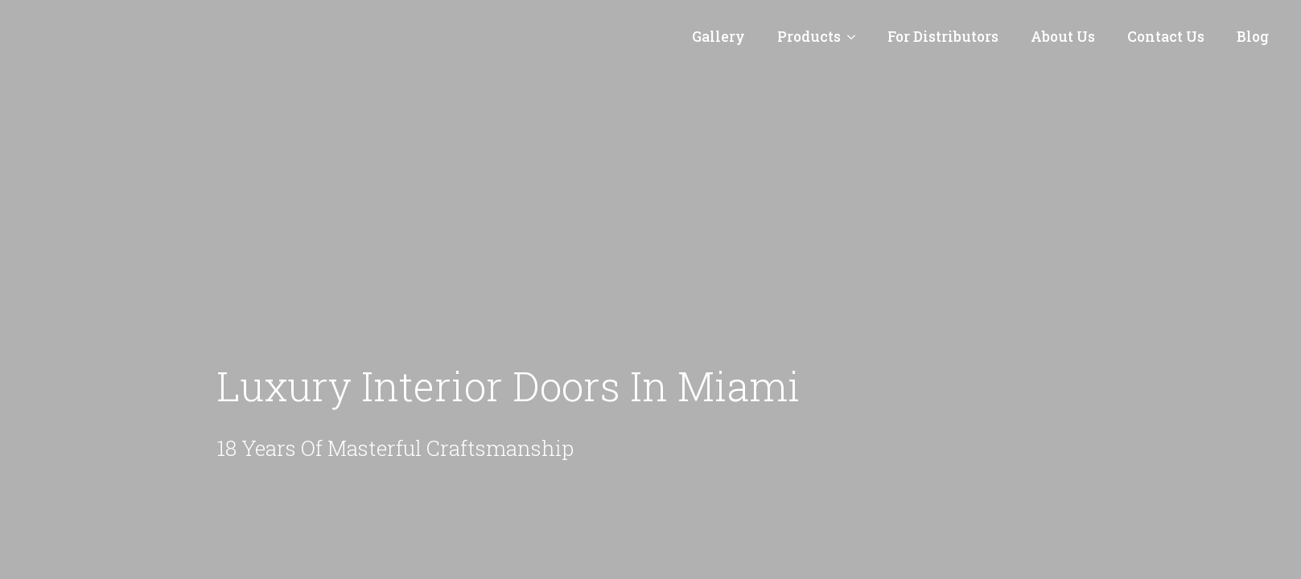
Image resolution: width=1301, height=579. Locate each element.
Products (809, 36)
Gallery (718, 36)
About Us (1063, 36)
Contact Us (1165, 36)
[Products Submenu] (856, 37)
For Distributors (942, 36)
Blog (1253, 36)
